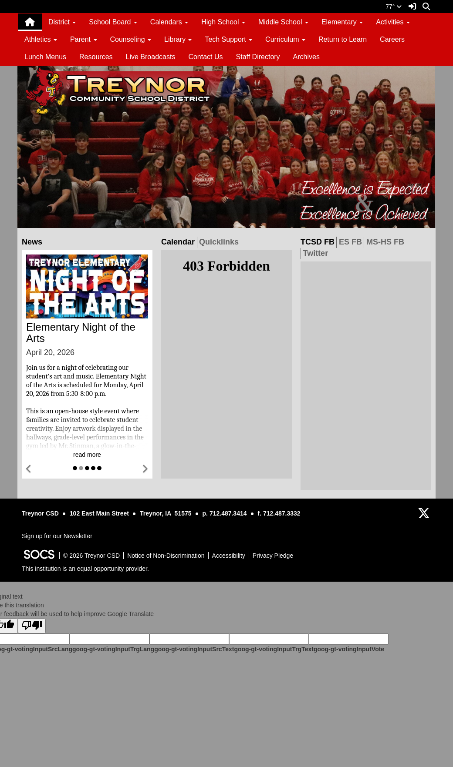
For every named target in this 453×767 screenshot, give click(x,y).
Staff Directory (258, 56)
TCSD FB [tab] (319, 241)
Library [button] (178, 39)
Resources (95, 56)
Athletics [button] (40, 39)
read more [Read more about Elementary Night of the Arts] (87, 454)
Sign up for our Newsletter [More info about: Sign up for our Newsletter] (57, 536)
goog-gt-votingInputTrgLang (113, 649)
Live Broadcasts (151, 56)
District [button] (62, 22)
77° (393, 6)
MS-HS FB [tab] (386, 241)
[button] (29, 469)
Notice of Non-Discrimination (165, 555)
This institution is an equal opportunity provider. (85, 568)
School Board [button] (113, 22)
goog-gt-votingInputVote (349, 649)
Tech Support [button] (228, 39)
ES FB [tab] (351, 241)
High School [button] (223, 22)
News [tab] (33, 241)
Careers (392, 39)
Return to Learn (342, 39)
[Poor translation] (32, 625)
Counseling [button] (131, 39)
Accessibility (228, 555)
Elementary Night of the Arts (80, 332)
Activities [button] (393, 22)
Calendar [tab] (179, 241)
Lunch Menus (45, 56)
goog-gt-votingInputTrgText (273, 649)
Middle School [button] (283, 22)
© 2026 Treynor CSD (91, 555)
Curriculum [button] (285, 39)
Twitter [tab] (316, 253)
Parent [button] (83, 39)
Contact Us (205, 56)
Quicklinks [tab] (220, 241)
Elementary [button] (342, 22)
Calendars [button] (169, 22)
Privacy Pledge (273, 555)
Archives (306, 56)
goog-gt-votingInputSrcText (194, 649)
